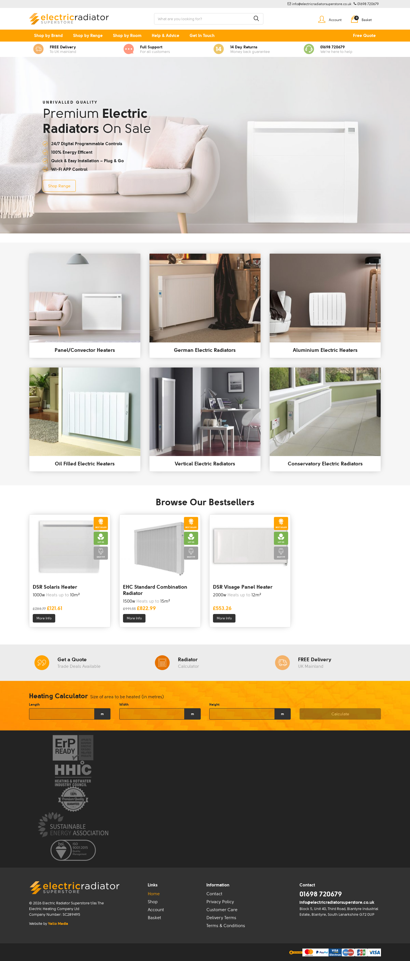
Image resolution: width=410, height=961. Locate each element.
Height (214, 705)
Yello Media (58, 923)
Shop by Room (127, 35)
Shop (153, 901)
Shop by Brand (48, 35)
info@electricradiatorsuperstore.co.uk (337, 902)
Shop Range (59, 186)
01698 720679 (321, 894)
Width (124, 705)
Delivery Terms (221, 917)
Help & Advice (165, 35)
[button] (256, 18)
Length (34, 705)
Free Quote (364, 35)
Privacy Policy (220, 901)
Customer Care (221, 909)
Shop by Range (88, 35)
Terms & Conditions (225, 925)
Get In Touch (202, 35)
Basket (154, 917)
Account (156, 909)
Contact (214, 893)
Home (154, 893)
